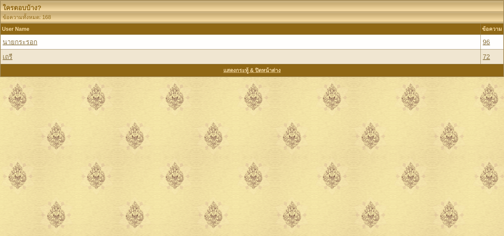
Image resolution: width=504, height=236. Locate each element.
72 (486, 56)
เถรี (7, 56)
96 (486, 42)
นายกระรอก (20, 42)
